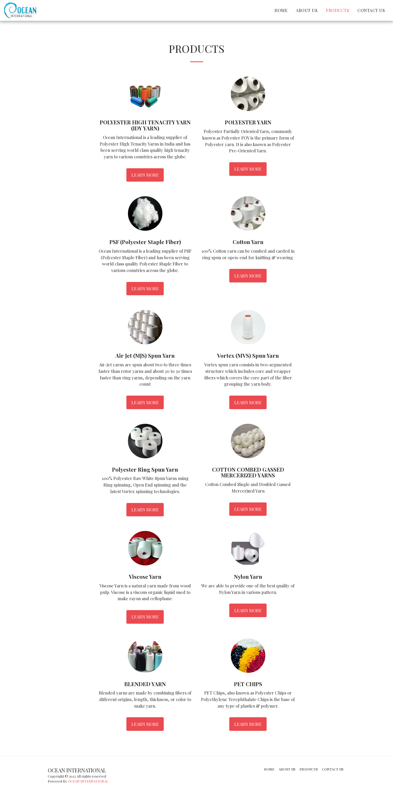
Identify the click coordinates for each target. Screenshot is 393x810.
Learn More (145, 175)
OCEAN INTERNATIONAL (88, 781)
